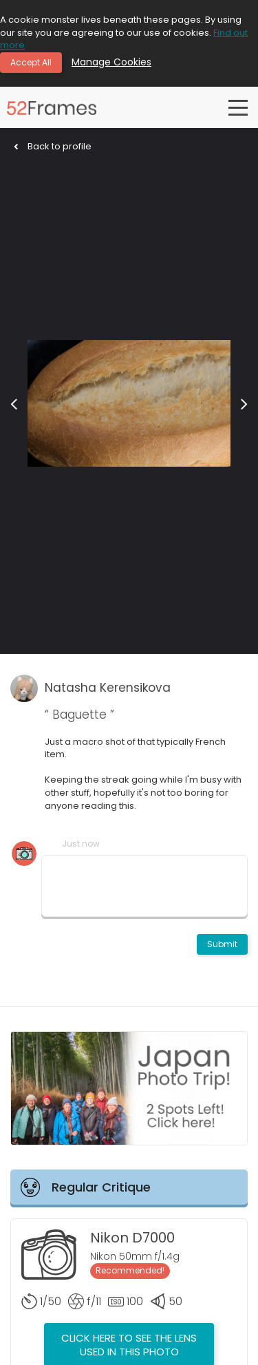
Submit (222, 944)
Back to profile (53, 146)
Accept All (31, 62)
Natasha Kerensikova (108, 688)
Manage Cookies (111, 62)
